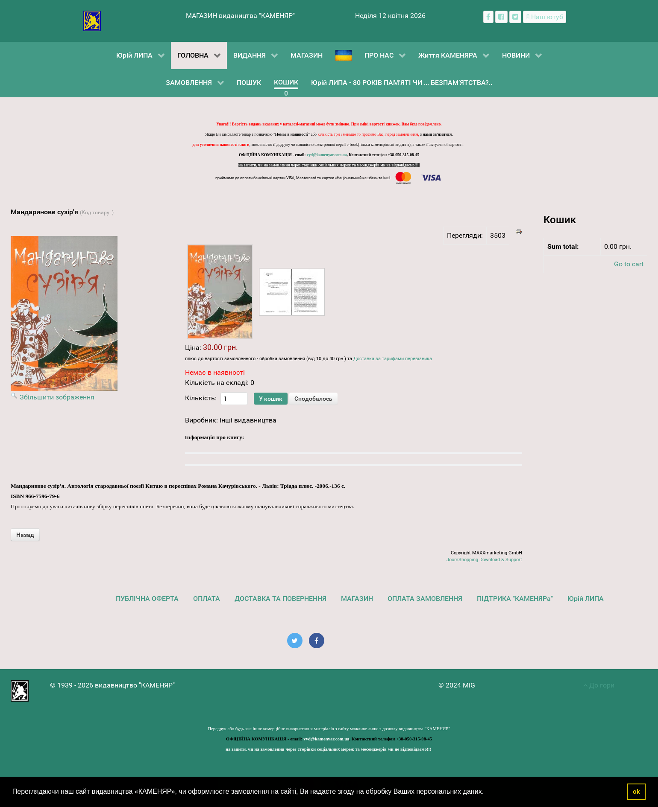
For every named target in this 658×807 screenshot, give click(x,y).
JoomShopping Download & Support (484, 559)
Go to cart (628, 264)
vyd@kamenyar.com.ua (327, 155)
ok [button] (636, 791)
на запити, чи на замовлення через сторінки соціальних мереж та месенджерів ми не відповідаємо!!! (329, 165)
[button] (487, 792)
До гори (598, 685)
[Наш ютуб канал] (544, 17)
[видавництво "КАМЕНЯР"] (92, 20)
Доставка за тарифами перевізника (392, 358)
